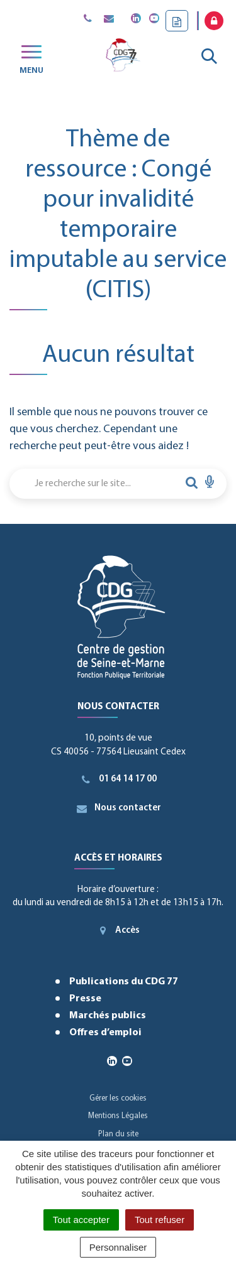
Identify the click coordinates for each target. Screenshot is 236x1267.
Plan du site (118, 1134)
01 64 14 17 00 (118, 780)
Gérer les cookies (118, 1098)
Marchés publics (107, 1016)
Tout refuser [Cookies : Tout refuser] (159, 1219)
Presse (85, 999)
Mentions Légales (118, 1116)
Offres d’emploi (105, 1033)
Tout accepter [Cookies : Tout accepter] (81, 1219)
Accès (118, 930)
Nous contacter (118, 808)
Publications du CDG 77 (123, 982)
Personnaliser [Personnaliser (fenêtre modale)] (118, 1247)
